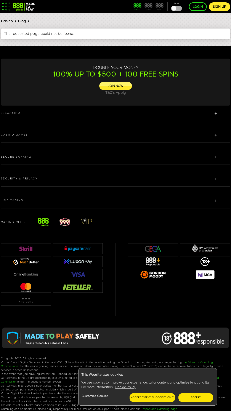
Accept (196, 397)
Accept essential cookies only (152, 397)
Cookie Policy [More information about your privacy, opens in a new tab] (125, 387)
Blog (22, 21)
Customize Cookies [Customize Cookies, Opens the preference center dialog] (95, 396)
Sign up (219, 7)
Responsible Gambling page (159, 409)
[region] (147, 387)
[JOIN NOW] (115, 86)
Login (198, 7)
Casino (7, 21)
